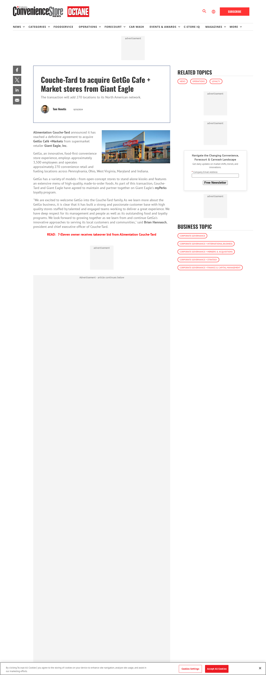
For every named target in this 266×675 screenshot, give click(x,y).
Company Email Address (204, 172)
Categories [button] (37, 26)
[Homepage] (51, 11)
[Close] (260, 668)
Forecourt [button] (113, 26)
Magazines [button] (213, 26)
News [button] (17, 26)
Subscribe (234, 11)
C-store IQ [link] (192, 26)
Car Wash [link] (136, 26)
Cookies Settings (190, 668)
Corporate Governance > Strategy (198, 259)
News (182, 81)
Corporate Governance (192, 235)
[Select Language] (214, 11)
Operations (198, 81)
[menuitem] (20, 26)
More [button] (234, 26)
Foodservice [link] (63, 26)
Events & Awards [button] (163, 26)
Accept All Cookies (216, 668)
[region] (133, 668)
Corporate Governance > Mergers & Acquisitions (206, 251)
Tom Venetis (59, 109)
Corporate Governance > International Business (206, 243)
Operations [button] (88, 26)
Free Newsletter (215, 182)
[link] (17, 70)
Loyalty (216, 81)
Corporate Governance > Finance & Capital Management (210, 267)
